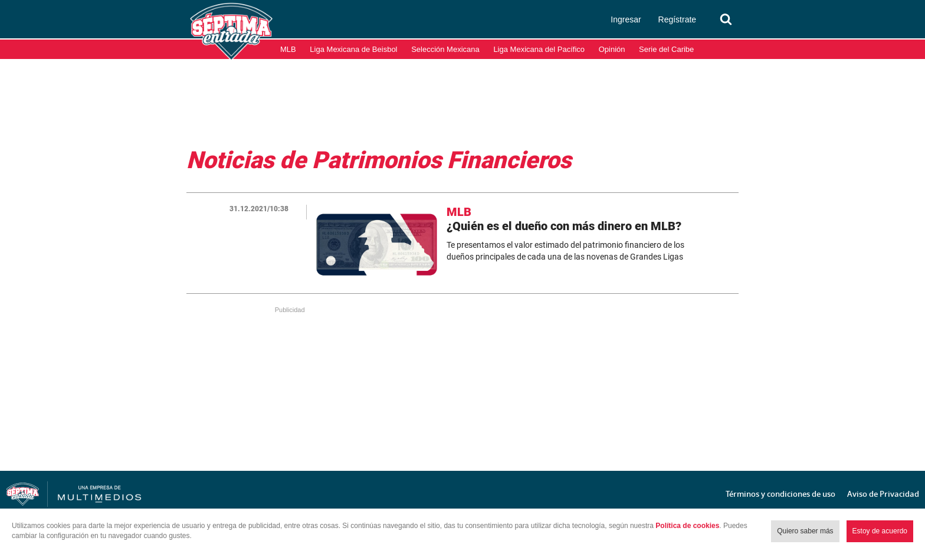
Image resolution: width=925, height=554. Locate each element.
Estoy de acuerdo (879, 531)
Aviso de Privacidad (883, 494)
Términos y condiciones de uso (780, 494)
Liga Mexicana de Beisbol (353, 49)
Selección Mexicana (445, 49)
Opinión (612, 49)
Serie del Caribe (666, 49)
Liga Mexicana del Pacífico (539, 49)
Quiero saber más (805, 531)
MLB (288, 49)
